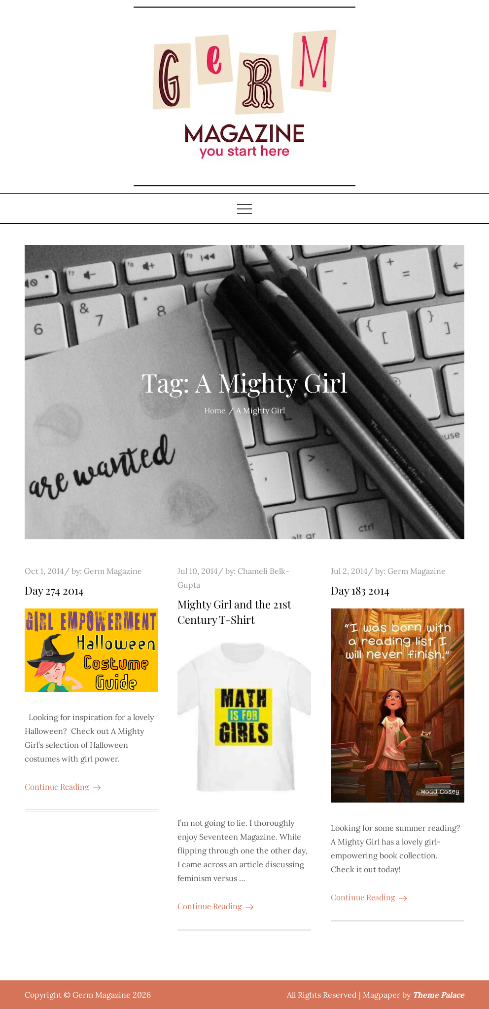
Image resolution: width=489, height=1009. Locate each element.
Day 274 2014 (54, 590)
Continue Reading (63, 786)
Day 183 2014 (360, 590)
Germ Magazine (113, 571)
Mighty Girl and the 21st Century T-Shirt (234, 612)
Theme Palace (438, 995)
